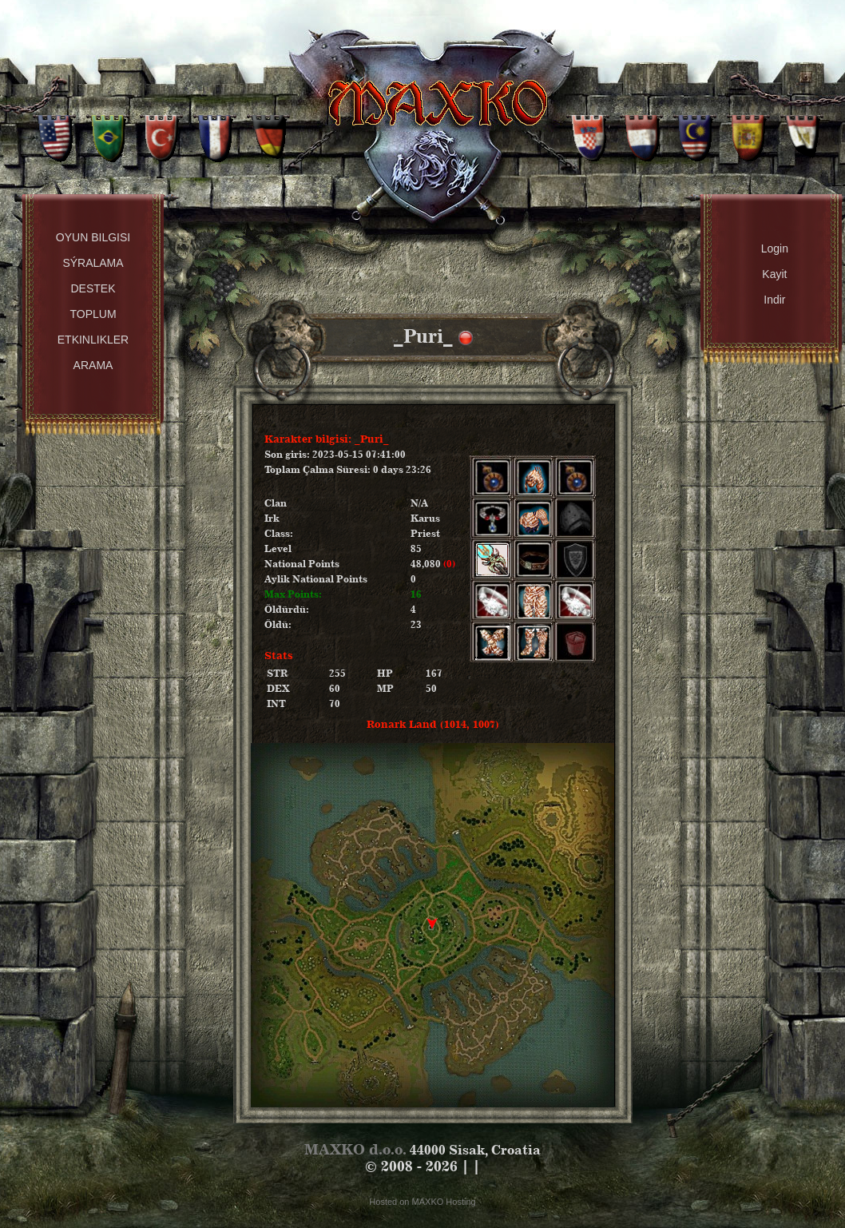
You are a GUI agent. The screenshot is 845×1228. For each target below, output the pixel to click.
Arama (93, 365)
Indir (774, 299)
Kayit (774, 274)
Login (774, 248)
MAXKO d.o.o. (355, 1149)
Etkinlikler (93, 339)
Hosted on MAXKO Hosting (422, 1201)
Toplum (92, 314)
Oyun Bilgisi (93, 237)
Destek (92, 288)
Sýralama (92, 262)
